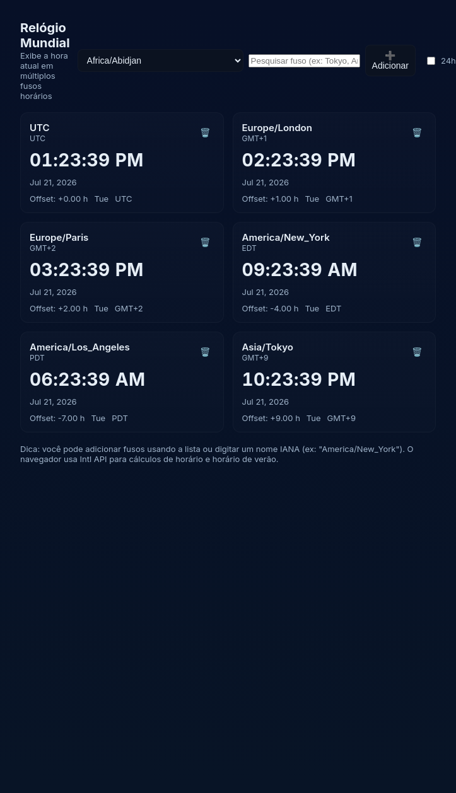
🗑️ (205, 132)
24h (441, 60)
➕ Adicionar (390, 60)
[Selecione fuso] (160, 60)
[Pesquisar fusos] (304, 60)
